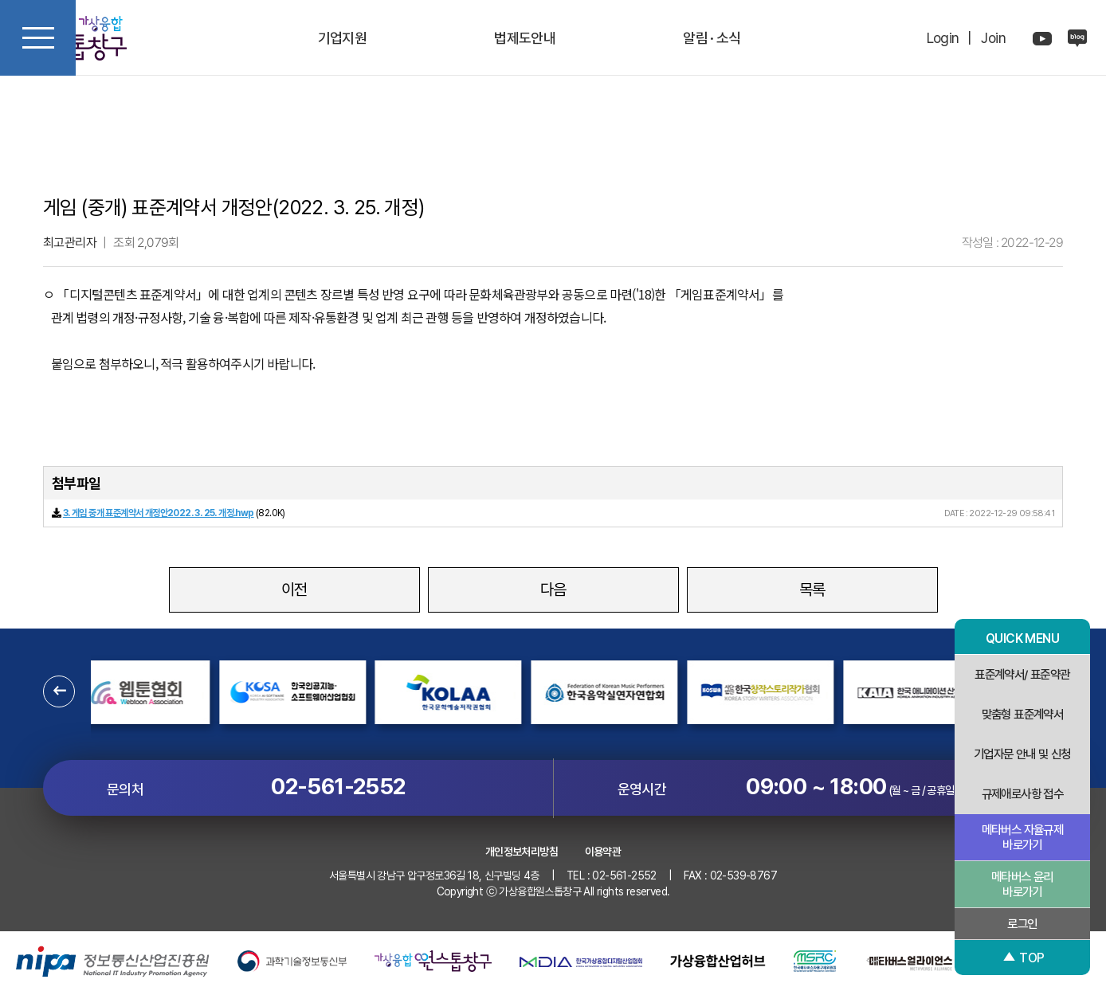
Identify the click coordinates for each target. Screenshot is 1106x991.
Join (993, 37)
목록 (812, 589)
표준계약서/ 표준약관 (1022, 674)
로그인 (1022, 923)
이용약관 (603, 851)
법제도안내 (524, 37)
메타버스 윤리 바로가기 (1022, 884)
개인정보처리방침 (521, 851)
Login (943, 37)
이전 (294, 589)
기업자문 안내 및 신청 (1023, 754)
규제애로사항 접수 (1023, 793)
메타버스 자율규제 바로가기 (1023, 837)
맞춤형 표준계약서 (1023, 714)
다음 (553, 589)
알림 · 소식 (712, 37)
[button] (59, 691)
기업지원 (342, 37)
